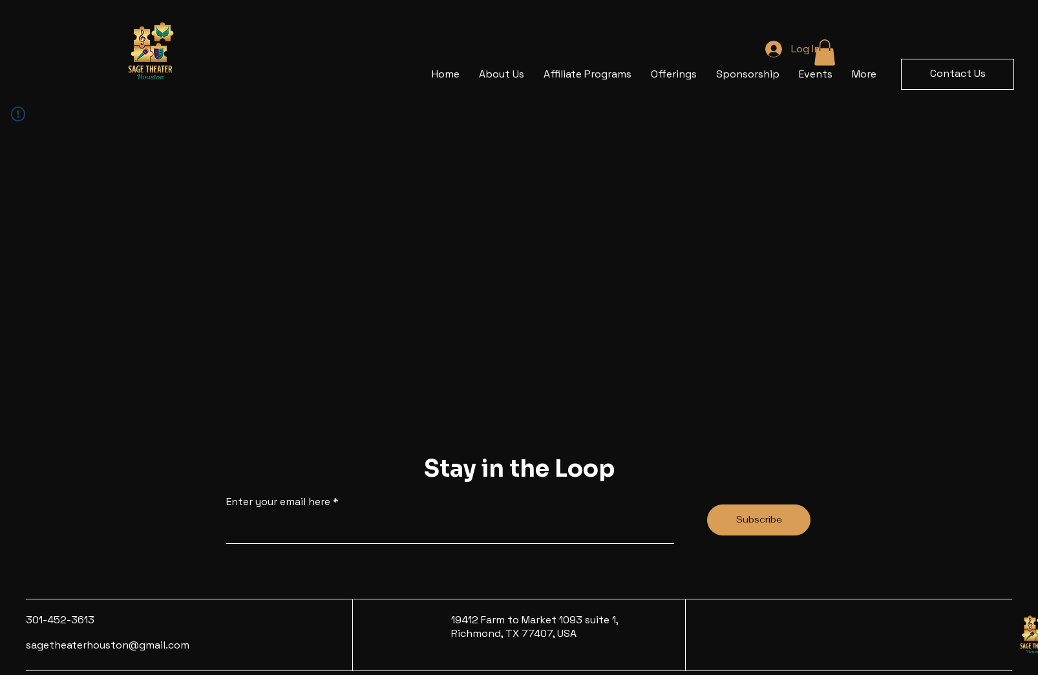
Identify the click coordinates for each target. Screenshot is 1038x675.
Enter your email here (278, 502)
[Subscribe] (758, 519)
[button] (957, 74)
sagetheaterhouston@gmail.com (107, 645)
